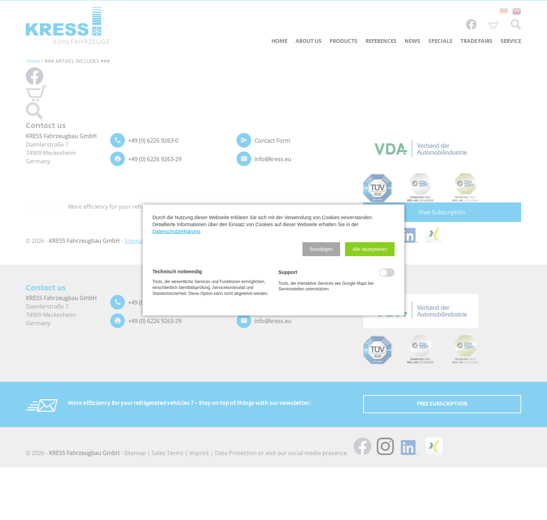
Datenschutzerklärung (176, 231)
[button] (321, 249)
